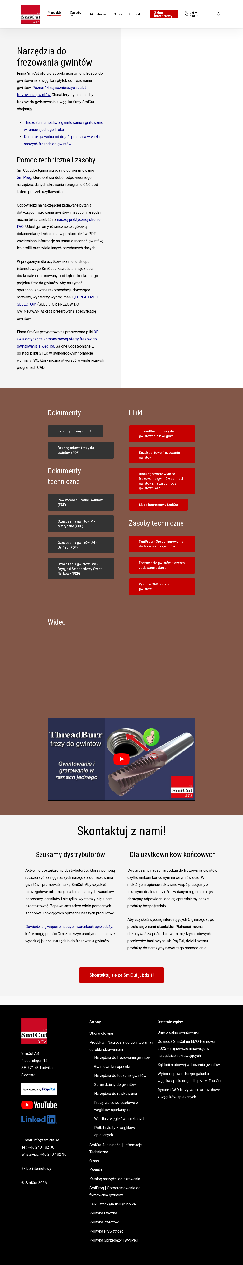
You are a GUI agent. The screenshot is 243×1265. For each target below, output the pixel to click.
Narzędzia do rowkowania (115, 1093)
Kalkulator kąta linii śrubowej (112, 1204)
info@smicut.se (46, 1140)
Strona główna (101, 1033)
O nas (94, 1161)
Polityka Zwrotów (104, 1222)
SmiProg (24, 177)
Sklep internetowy (36, 1168)
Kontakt (95, 1170)
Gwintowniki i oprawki (112, 1066)
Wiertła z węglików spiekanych (119, 1119)
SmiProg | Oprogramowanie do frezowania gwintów (114, 1191)
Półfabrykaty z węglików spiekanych (114, 1131)
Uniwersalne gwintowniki (178, 1032)
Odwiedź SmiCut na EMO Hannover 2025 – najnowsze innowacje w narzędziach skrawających (186, 1048)
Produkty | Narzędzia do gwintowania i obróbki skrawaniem (121, 1046)
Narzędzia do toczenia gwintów (120, 1075)
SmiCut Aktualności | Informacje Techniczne (115, 1148)
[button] (75, 431)
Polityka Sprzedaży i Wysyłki (113, 1240)
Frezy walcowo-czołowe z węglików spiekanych (116, 1106)
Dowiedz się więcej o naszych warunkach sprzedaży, (69, 926)
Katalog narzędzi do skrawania (114, 1179)
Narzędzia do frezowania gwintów (122, 1057)
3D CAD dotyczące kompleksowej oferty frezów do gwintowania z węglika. (58, 339)
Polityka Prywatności (106, 1231)
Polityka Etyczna (103, 1213)
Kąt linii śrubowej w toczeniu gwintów (189, 1064)
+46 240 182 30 (41, 1147)
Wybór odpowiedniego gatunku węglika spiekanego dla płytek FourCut (189, 1077)
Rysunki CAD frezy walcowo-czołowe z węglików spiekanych (189, 1093)
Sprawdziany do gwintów (115, 1084)
